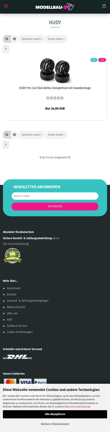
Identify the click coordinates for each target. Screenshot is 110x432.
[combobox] (32, 39)
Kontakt (11, 294)
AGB (9, 319)
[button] (7, 39)
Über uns (12, 313)
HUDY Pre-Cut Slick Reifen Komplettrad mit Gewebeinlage (55, 88)
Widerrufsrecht (16, 307)
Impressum (14, 288)
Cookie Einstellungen (20, 332)
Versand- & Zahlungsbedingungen (28, 300)
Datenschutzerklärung (77, 406)
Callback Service (17, 326)
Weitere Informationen (55, 424)
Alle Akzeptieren (55, 414)
